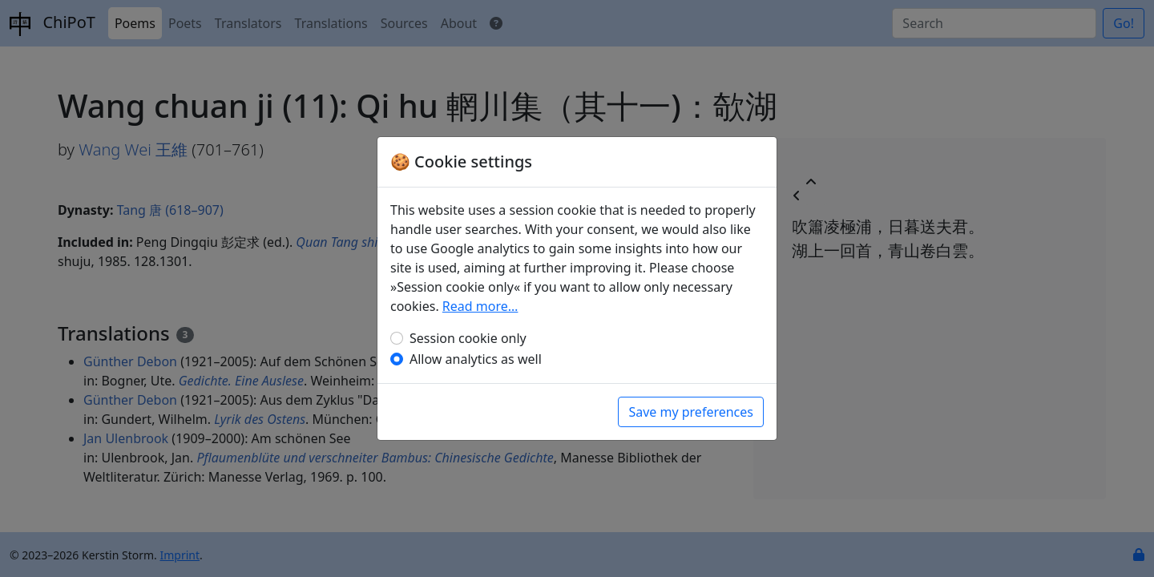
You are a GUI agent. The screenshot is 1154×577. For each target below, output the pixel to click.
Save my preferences (690, 412)
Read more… (480, 306)
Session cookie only (468, 338)
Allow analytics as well (476, 359)
